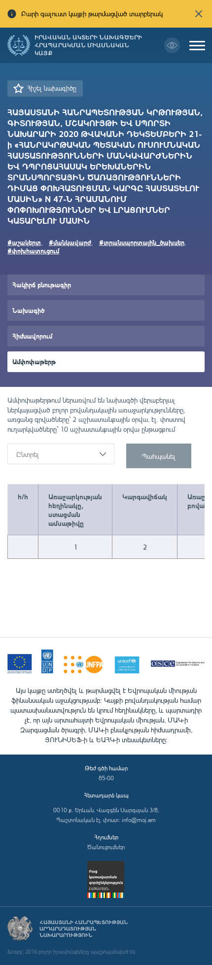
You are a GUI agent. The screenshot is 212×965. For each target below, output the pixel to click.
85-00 (106, 778)
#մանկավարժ (70, 242)
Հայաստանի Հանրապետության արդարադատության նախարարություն (83, 928)
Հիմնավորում (32, 336)
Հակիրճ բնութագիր (41, 284)
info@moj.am (139, 820)
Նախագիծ (28, 310)
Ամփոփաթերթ (34, 361)
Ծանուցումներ (106, 847)
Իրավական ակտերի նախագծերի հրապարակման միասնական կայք (88, 45)
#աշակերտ (24, 242)
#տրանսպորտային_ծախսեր (141, 242)
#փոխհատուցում (33, 250)
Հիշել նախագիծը (51, 88)
